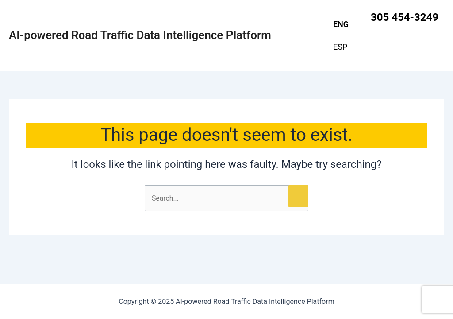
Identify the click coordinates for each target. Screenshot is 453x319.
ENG (341, 24)
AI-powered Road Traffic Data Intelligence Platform (140, 35)
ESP (340, 46)
